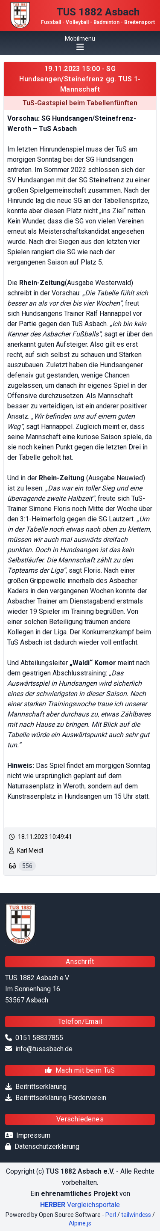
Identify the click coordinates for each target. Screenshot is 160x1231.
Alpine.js (80, 1223)
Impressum (33, 1135)
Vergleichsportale (80, 1205)
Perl (110, 1214)
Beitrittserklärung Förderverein (60, 1098)
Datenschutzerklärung (47, 1146)
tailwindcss (136, 1214)
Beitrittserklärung (41, 1086)
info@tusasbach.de (44, 1049)
